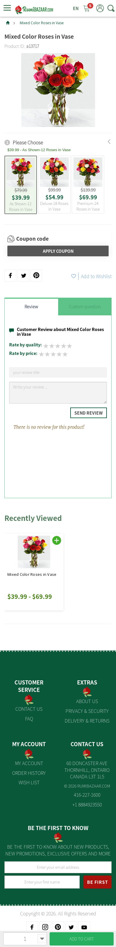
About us (87, 701)
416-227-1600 (87, 794)
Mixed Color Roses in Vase (42, 22)
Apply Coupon (58, 251)
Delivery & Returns (87, 720)
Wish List (29, 782)
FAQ (29, 718)
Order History (29, 772)
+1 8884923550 (87, 804)
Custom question (85, 306)
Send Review (88, 413)
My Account (29, 763)
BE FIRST (97, 882)
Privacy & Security (87, 710)
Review (31, 306)
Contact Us (29, 708)
